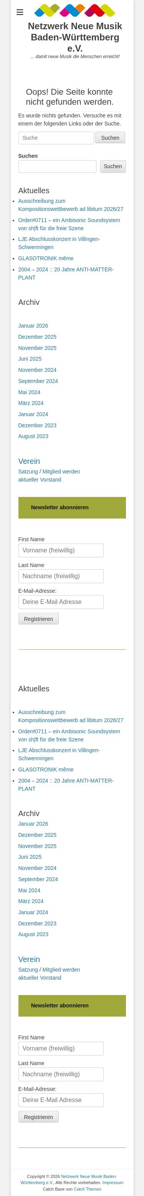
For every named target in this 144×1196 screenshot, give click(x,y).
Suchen (28, 156)
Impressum (113, 1182)
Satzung (28, 471)
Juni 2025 (30, 359)
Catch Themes (87, 1189)
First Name (31, 539)
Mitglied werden (61, 471)
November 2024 (37, 370)
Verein (29, 461)
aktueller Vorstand (39, 480)
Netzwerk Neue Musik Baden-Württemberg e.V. (75, 37)
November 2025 (37, 348)
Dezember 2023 (37, 425)
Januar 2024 (33, 414)
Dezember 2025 (37, 337)
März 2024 (31, 403)
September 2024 (38, 381)
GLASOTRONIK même (46, 258)
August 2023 (33, 436)
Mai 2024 (29, 392)
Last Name (31, 565)
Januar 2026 (33, 326)
